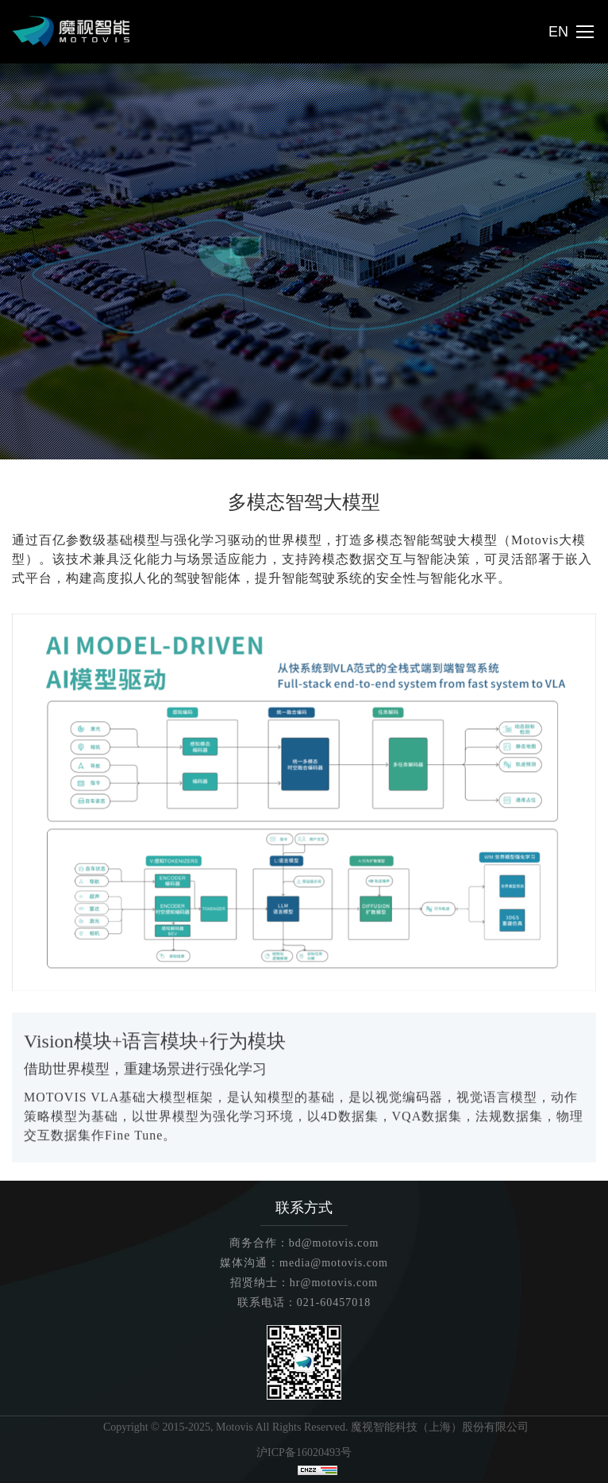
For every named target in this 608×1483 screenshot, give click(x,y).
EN (558, 32)
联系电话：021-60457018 (304, 1302)
